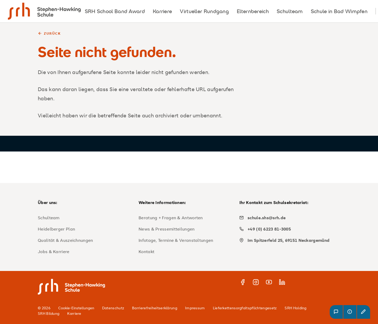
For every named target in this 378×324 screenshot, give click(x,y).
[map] (287, 240)
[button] (336, 312)
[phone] (287, 229)
